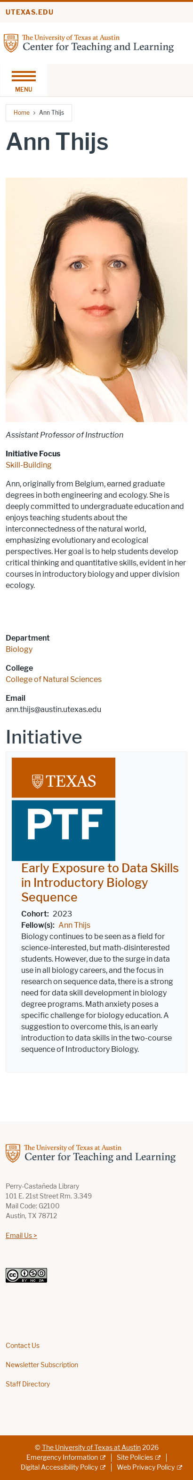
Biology (19, 649)
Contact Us (23, 1346)
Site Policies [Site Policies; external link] (135, 1458)
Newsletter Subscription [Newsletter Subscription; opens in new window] (42, 1365)
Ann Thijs (74, 925)
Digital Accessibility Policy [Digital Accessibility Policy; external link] (59, 1468)
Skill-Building (29, 465)
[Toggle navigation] (23, 80)
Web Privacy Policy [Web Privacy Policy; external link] (146, 1468)
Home (22, 112)
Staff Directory (28, 1384)
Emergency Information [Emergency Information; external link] (62, 1458)
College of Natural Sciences (54, 679)
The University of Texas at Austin (91, 1448)
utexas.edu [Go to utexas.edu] (30, 12)
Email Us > (21, 1236)
